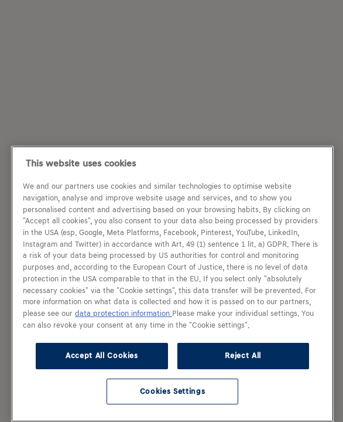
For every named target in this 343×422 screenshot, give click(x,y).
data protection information (123, 313)
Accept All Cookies (102, 355)
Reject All (243, 355)
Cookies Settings (172, 391)
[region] (172, 284)
